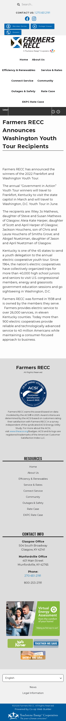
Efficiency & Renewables (18, 70)
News (33, 687)
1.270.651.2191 (42, 12)
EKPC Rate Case (33, 101)
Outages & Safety (23, 91)
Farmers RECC (33, 367)
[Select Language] (33, 678)
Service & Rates (51, 70)
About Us (38, 59)
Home (24, 59)
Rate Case (48, 91)
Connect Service (22, 80)
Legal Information (33, 693)
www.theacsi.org (19, 431)
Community (45, 80)
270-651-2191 (32, 575)
